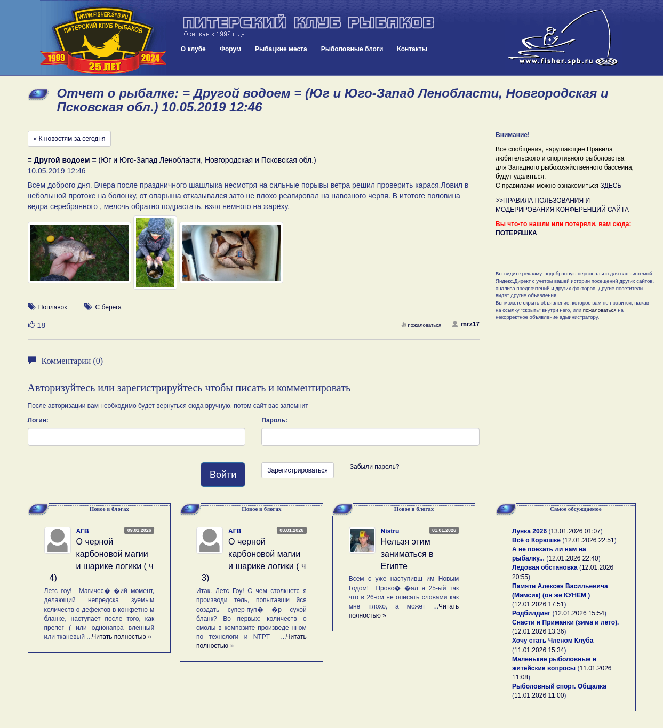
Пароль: (274, 420)
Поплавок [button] (52, 307)
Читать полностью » (121, 637)
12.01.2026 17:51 (539, 604)
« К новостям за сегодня (70, 138)
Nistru (390, 531)
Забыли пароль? (375, 466)
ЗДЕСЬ (610, 185)
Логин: (38, 420)
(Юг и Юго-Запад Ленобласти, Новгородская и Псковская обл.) (172, 160)
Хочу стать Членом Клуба (552, 640)
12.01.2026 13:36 (539, 631)
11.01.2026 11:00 (539, 695)
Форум (230, 49)
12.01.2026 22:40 (573, 558)
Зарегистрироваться (297, 470)
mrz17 (466, 324)
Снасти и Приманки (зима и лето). (565, 622)
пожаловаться (421, 325)
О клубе (193, 49)
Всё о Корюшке (536, 540)
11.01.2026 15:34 (539, 650)
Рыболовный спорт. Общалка (559, 686)
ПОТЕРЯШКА (516, 233)
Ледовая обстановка (545, 567)
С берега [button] (108, 307)
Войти (223, 474)
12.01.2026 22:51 (589, 540)
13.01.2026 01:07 (575, 531)
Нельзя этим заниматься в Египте (407, 554)
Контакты (412, 49)
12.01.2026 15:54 (579, 613)
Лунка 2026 (529, 531)
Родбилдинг (531, 613)
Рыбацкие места (281, 49)
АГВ (82, 531)
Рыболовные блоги (352, 49)
